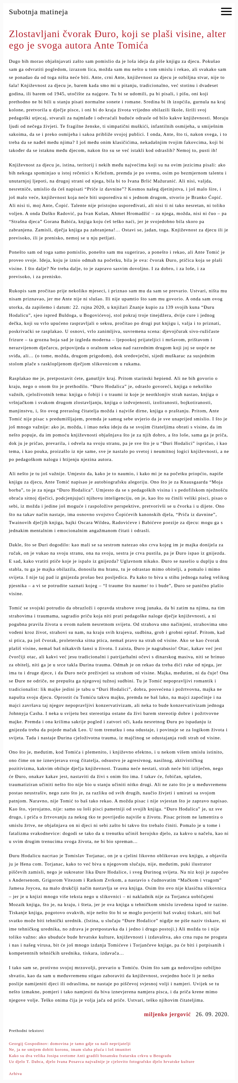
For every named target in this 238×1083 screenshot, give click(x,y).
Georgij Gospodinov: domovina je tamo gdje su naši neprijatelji (70, 1043)
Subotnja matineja (38, 12)
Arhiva (15, 1073)
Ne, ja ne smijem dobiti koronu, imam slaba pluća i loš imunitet (70, 1049)
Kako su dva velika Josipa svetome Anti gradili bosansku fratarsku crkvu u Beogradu (90, 1055)
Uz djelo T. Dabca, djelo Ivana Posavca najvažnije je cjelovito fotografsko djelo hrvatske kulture (102, 1061)
